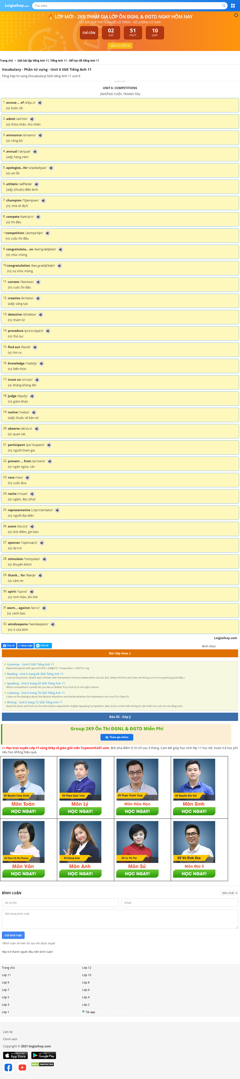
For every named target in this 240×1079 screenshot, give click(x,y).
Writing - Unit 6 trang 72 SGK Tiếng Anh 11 (35, 702)
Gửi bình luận (13, 935)
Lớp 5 (5, 997)
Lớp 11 (6, 975)
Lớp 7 (5, 990)
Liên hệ (8, 1032)
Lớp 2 (86, 1004)
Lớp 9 (5, 982)
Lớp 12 (86, 967)
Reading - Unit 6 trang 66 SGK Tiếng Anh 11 (35, 674)
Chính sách (10, 1039)
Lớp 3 (5, 1004)
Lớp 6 (86, 990)
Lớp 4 (86, 997)
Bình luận (25, 645)
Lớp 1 (5, 1012)
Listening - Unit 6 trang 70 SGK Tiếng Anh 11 (36, 693)
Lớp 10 (86, 975)
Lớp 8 (86, 982)
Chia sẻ (8, 645)
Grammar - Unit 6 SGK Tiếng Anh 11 (30, 664)
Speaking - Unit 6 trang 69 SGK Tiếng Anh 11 (36, 683)
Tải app (88, 1012)
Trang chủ (8, 967)
